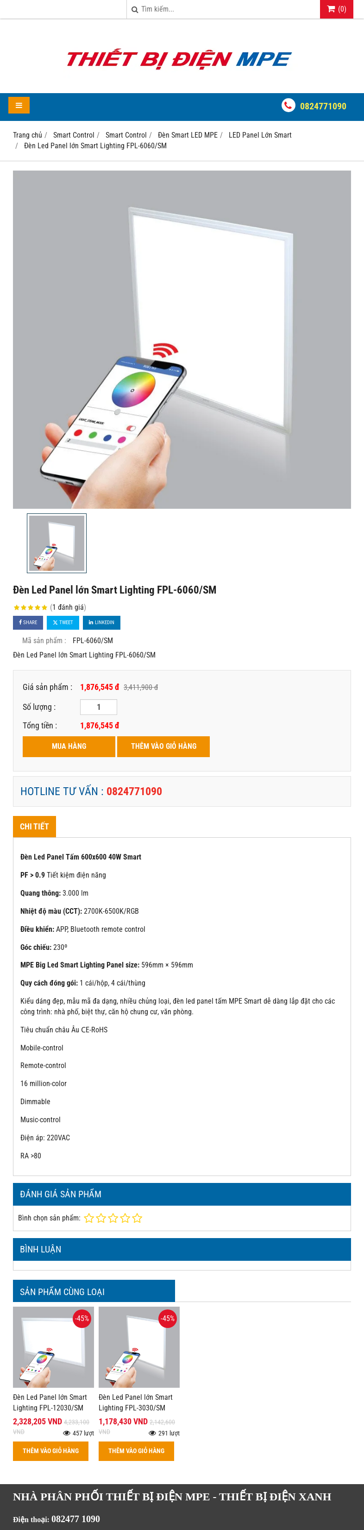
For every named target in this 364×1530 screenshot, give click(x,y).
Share (28, 623)
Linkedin (101, 623)
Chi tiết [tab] (34, 826)
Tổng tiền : (40, 725)
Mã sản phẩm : (44, 640)
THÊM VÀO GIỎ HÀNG (163, 746)
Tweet (63, 623)
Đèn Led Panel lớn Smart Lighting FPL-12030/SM (50, 1402)
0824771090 (323, 106)
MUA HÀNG (69, 746)
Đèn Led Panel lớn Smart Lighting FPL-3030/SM (136, 1402)
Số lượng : (39, 707)
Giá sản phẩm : (47, 687)
